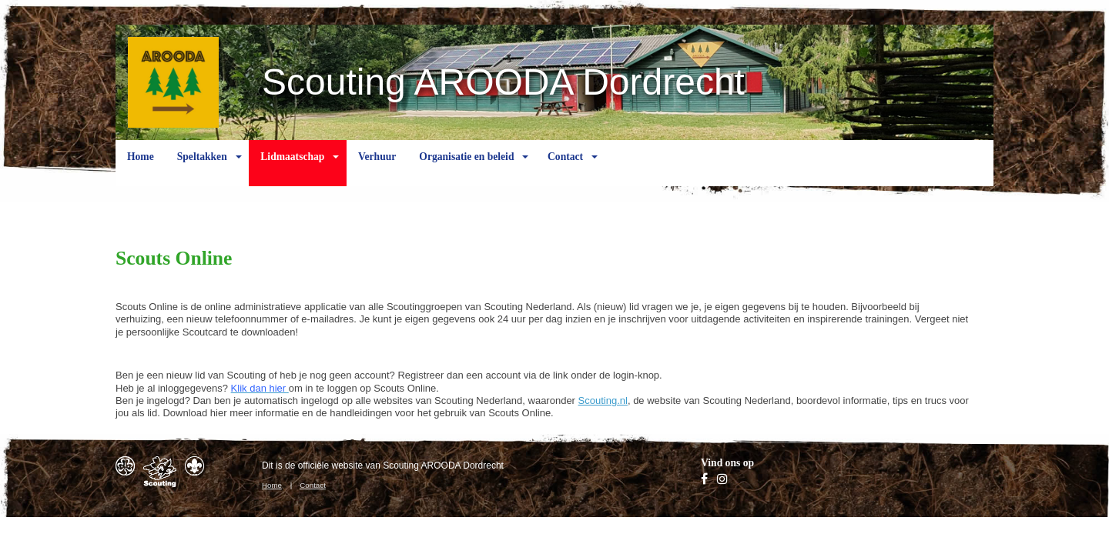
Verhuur (377, 168)
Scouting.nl (603, 400)
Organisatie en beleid (466, 168)
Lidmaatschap (292, 168)
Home (140, 168)
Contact (565, 168)
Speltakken (202, 168)
